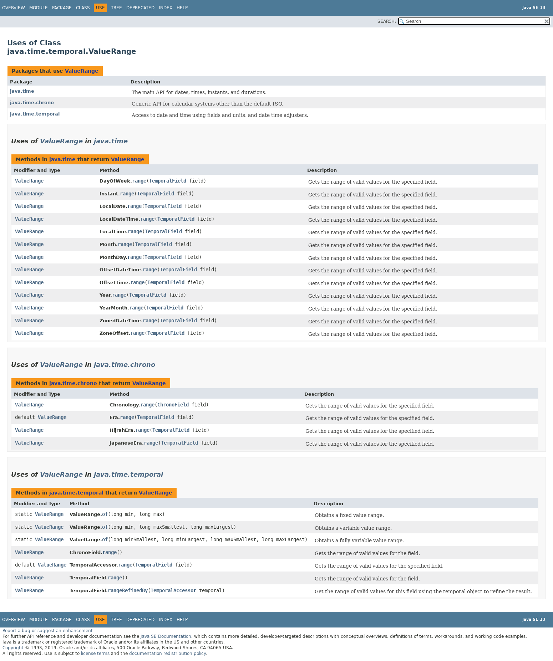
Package (62, 7)
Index (165, 7)
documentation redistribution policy (167, 653)
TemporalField (167, 181)
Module (38, 7)
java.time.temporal (35, 114)
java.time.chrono (32, 102)
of (105, 514)
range (139, 181)
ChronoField (173, 405)
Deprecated (140, 7)
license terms (95, 653)
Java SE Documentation (166, 636)
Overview (13, 7)
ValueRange (81, 71)
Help (182, 7)
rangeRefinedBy (128, 590)
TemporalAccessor (173, 590)
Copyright (13, 647)
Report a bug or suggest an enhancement (47, 630)
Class (83, 7)
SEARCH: (386, 21)
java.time (22, 91)
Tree (116, 7)
